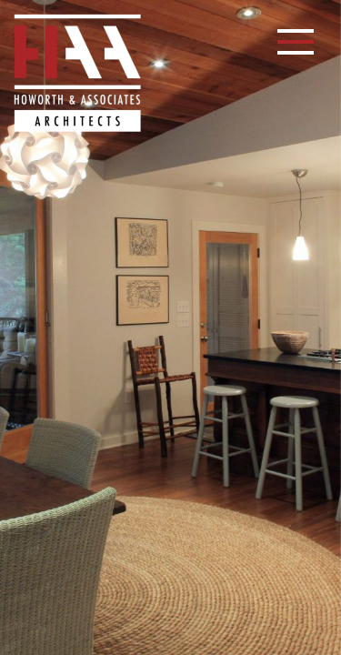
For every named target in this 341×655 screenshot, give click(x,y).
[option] (170, 327)
